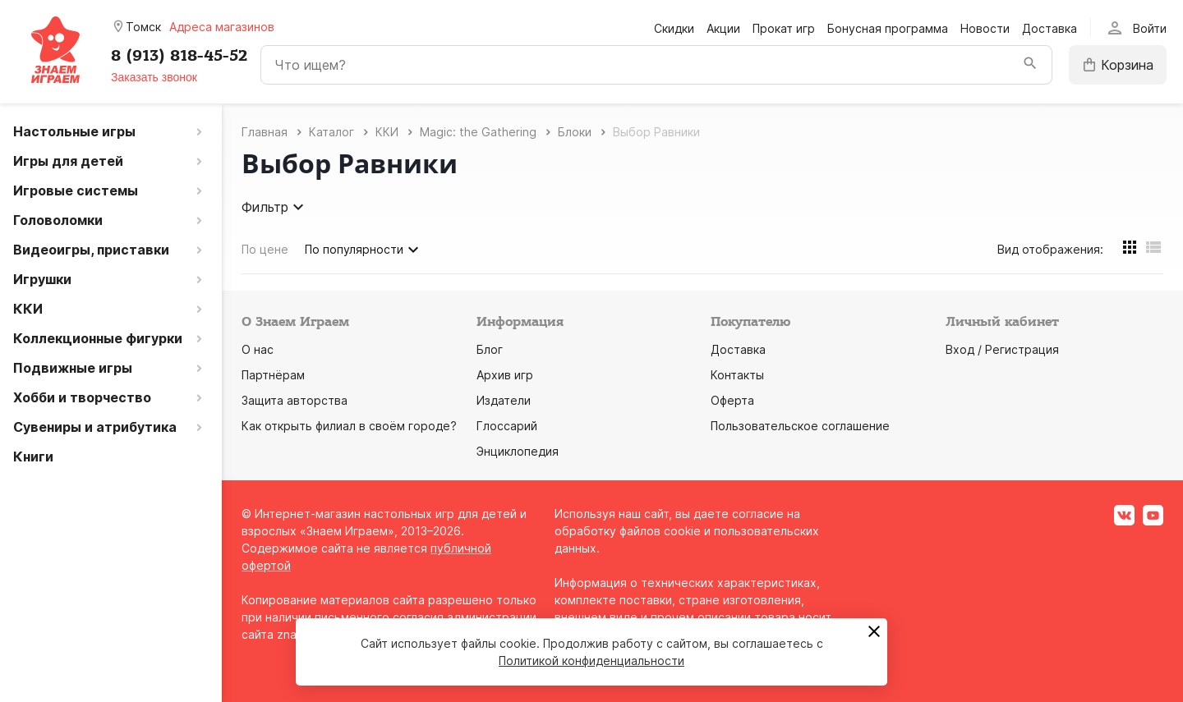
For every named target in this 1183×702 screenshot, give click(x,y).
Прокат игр (784, 28)
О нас (258, 349)
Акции (723, 28)
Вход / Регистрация (1002, 349)
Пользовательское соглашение (800, 426)
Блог (489, 349)
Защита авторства (295, 400)
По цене (265, 249)
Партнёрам (273, 375)
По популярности (364, 249)
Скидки (674, 28)
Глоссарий (506, 426)
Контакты (737, 375)
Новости (985, 28)
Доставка (1049, 28)
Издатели (503, 400)
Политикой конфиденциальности (591, 661)
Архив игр (504, 375)
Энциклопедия (517, 451)
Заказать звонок (154, 77)
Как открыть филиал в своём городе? (349, 426)
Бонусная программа (887, 28)
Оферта (732, 400)
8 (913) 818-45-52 (179, 56)
